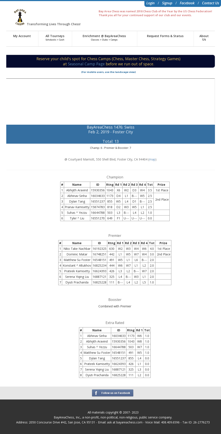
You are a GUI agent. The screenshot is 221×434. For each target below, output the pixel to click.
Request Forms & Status (165, 36)
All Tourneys (55, 37)
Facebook (187, 3)
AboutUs (204, 37)
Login (150, 3)
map (152, 159)
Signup (167, 3)
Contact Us (210, 3)
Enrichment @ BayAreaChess (104, 37)
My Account (22, 36)
